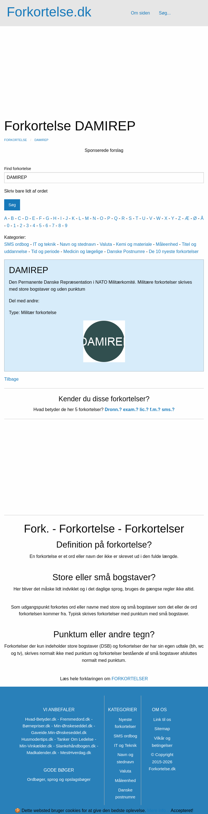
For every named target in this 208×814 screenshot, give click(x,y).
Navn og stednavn (78, 244)
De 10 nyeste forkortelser (174, 251)
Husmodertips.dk (37, 739)
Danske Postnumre (126, 251)
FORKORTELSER (129, 678)
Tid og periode (45, 251)
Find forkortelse (104, 174)
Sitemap (162, 728)
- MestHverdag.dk (74, 752)
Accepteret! (182, 810)
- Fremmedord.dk (74, 719)
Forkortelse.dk (49, 11)
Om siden (140, 13)
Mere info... (158, 810)
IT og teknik (44, 244)
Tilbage (11, 379)
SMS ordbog (16, 244)
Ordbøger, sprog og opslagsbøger (58, 779)
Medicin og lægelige (83, 251)
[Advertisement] (104, 68)
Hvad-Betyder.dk (40, 719)
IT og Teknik (125, 745)
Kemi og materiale (134, 244)
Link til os (162, 719)
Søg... (165, 13)
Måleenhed (167, 244)
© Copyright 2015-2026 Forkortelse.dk (162, 761)
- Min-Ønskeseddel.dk (71, 725)
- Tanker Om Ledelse (74, 739)
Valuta (106, 244)
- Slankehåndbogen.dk (74, 745)
